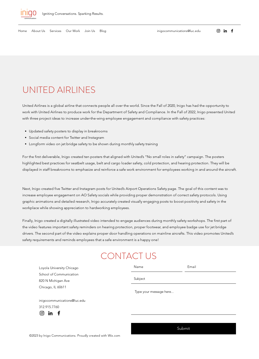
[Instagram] (218, 31)
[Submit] (183, 328)
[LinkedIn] (225, 31)
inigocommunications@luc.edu (179, 31)
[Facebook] (232, 31)
